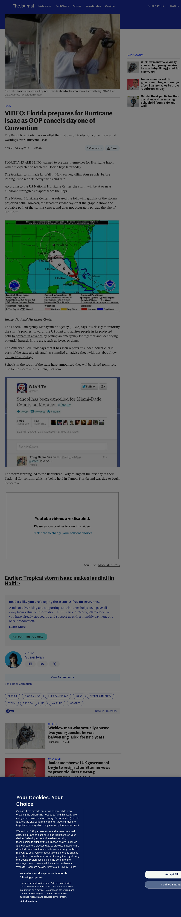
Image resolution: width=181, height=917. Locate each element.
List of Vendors (28, 901)
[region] (90, 847)
